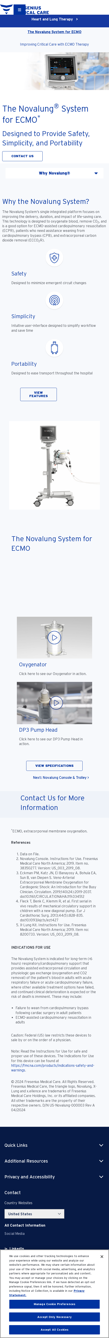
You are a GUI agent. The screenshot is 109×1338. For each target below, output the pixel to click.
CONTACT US (22, 156)
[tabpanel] (54, 488)
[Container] (20, 9)
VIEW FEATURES (38, 394)
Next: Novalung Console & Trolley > (61, 777)
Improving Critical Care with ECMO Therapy (54, 44)
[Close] (102, 1257)
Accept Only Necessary (54, 1317)
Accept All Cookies (54, 1329)
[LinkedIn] (17, 1248)
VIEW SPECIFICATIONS (54, 766)
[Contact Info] (24, 1225)
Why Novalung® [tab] (54, 173)
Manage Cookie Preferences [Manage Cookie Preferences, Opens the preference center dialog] (54, 1304)
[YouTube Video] (54, 586)
